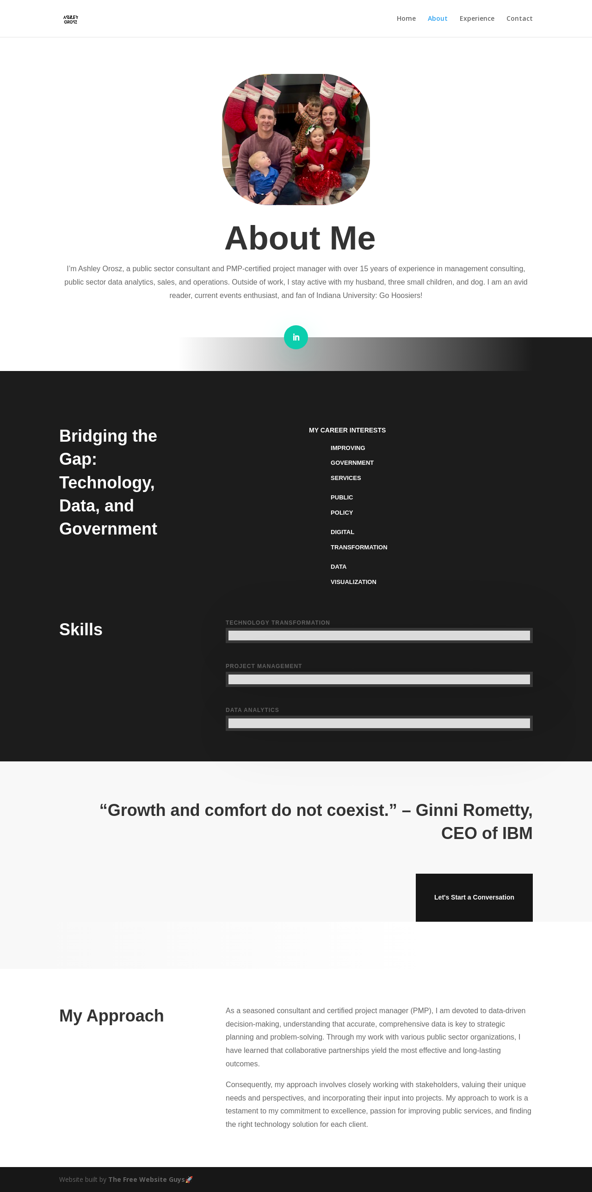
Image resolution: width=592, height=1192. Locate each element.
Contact (519, 19)
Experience (477, 19)
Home (406, 19)
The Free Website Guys (146, 1179)
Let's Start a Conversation (474, 897)
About (438, 19)
